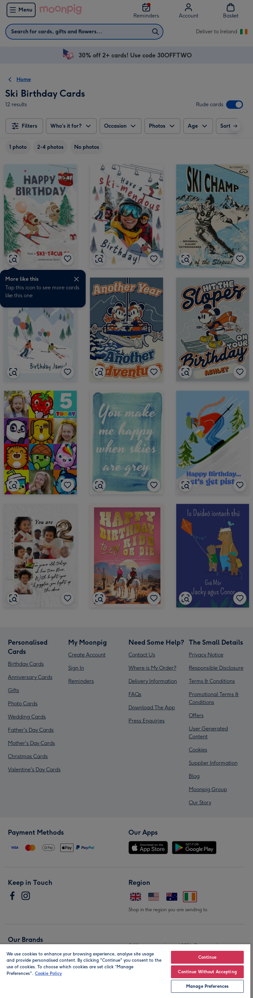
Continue (207, 957)
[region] (125, 971)
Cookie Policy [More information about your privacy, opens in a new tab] (48, 973)
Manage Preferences (207, 986)
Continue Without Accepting (207, 971)
